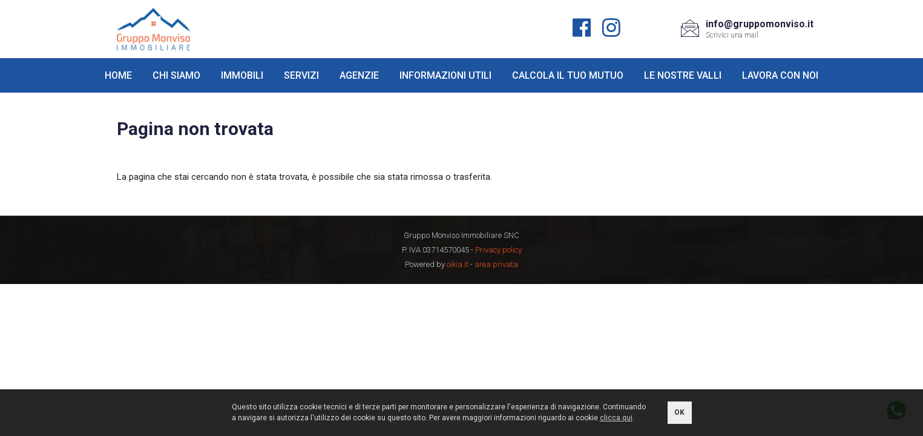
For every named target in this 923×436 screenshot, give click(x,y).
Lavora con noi (780, 75)
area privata (496, 264)
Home (118, 75)
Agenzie (359, 75)
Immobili (242, 75)
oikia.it (457, 264)
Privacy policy (498, 249)
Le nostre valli (682, 75)
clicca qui (616, 418)
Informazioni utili (445, 75)
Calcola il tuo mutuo (567, 75)
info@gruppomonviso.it (759, 24)
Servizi (301, 75)
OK (679, 412)
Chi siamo (176, 75)
